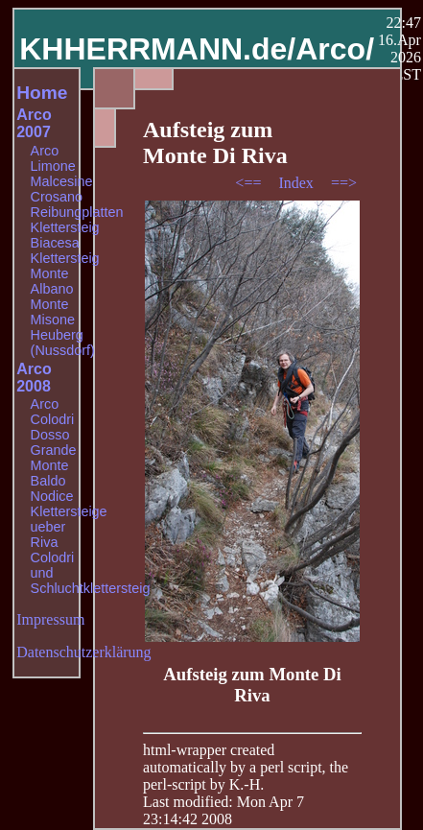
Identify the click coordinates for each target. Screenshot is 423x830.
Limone (53, 166)
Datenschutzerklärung (83, 652)
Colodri (53, 419)
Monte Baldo (50, 473)
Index (297, 183)
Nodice (52, 496)
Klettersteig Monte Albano (65, 273)
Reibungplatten (77, 212)
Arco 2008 (33, 377)
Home (41, 93)
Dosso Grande (54, 442)
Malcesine (62, 181)
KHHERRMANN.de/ (157, 49)
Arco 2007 (33, 123)
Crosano (56, 196)
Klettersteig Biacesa (65, 235)
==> (344, 183)
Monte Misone (53, 311)
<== (250, 183)
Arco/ (334, 49)
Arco (45, 150)
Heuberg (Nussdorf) (63, 342)
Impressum (50, 619)
